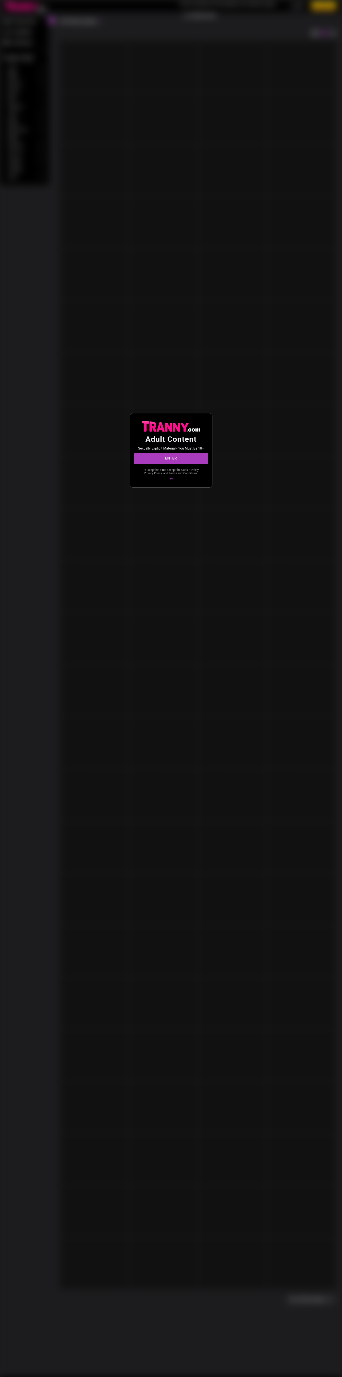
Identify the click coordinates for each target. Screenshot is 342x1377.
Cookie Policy (190, 470)
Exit (171, 479)
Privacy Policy (153, 473)
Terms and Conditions (183, 473)
